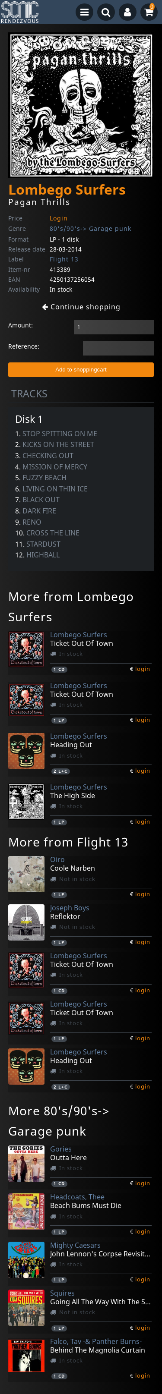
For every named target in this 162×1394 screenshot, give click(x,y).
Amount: (20, 325)
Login (59, 218)
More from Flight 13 (68, 842)
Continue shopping (81, 307)
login (142, 669)
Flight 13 (64, 259)
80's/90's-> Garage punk (90, 228)
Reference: (23, 346)
